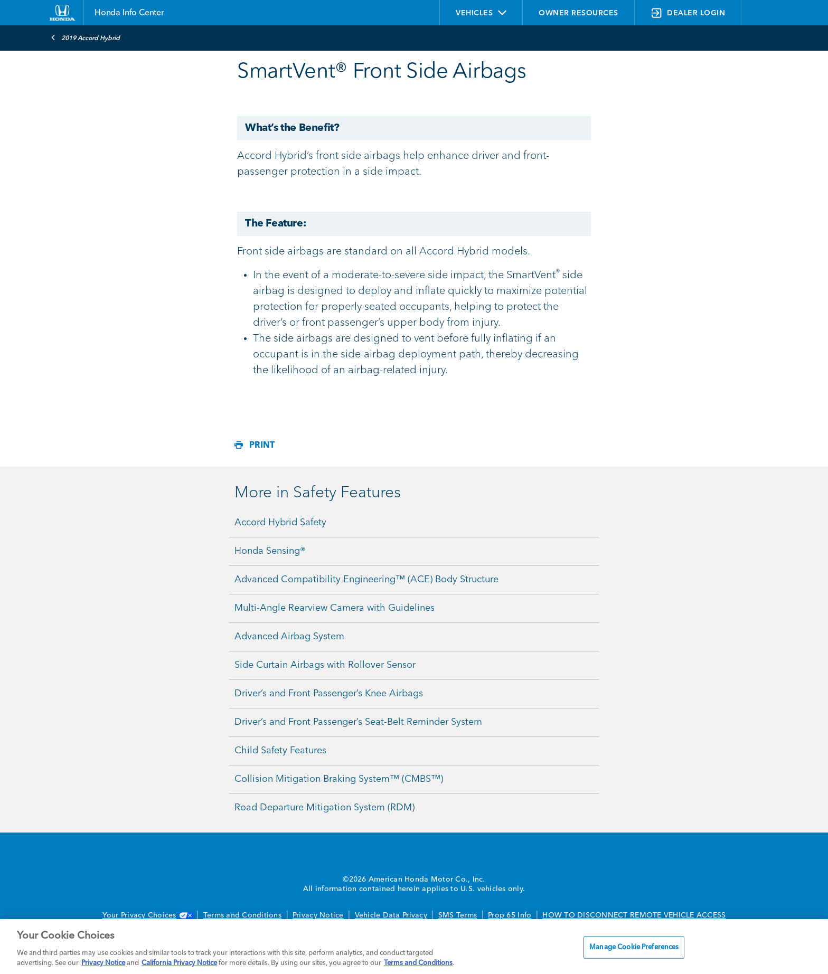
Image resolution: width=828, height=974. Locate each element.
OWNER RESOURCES (578, 13)
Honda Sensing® (270, 551)
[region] (414, 946)
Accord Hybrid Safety (280, 522)
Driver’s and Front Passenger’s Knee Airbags (328, 693)
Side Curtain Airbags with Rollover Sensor (325, 665)
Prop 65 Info (509, 915)
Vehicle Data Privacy (391, 915)
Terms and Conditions (242, 915)
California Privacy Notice (179, 963)
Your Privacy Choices (147, 915)
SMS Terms (457, 915)
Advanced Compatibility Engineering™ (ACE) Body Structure (366, 579)
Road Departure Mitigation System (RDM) (324, 807)
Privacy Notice (318, 915)
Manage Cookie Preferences (634, 947)
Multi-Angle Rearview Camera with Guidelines (334, 608)
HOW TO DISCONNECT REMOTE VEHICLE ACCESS (634, 915)
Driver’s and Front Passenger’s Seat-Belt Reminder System (358, 722)
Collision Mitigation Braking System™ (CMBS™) (338, 779)
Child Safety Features (280, 750)
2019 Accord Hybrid (85, 37)
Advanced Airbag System (289, 636)
